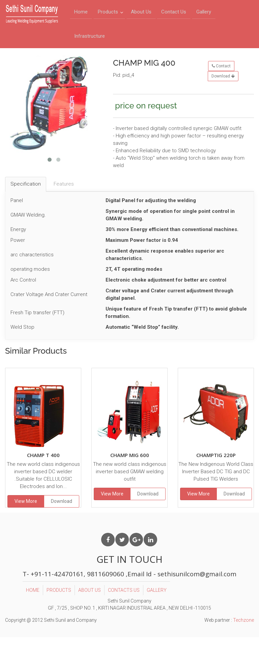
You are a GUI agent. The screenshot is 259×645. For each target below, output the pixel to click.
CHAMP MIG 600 (129, 462)
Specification (25, 191)
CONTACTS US (123, 597)
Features (64, 191)
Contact (221, 73)
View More (26, 508)
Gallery (203, 14)
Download (223, 83)
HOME (32, 597)
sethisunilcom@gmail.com (197, 580)
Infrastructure (89, 41)
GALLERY (156, 597)
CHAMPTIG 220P (216, 462)
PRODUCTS (58, 597)
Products (108, 14)
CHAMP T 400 (43, 462)
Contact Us (173, 14)
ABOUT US (89, 597)
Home (81, 14)
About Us (141, 14)
